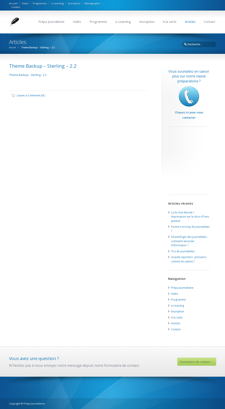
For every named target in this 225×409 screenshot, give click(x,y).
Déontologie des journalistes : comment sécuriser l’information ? (189, 241)
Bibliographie (92, 3)
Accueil (13, 3)
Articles (190, 22)
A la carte (169, 22)
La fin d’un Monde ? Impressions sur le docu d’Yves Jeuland (190, 217)
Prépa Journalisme (51, 22)
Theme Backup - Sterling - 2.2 (27, 75)
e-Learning (57, 3)
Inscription (74, 3)
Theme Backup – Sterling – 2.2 (43, 66)
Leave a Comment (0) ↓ (31, 95)
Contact (15, 7)
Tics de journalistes (183, 251)
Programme (40, 3)
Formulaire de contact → (197, 362)
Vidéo (25, 3)
